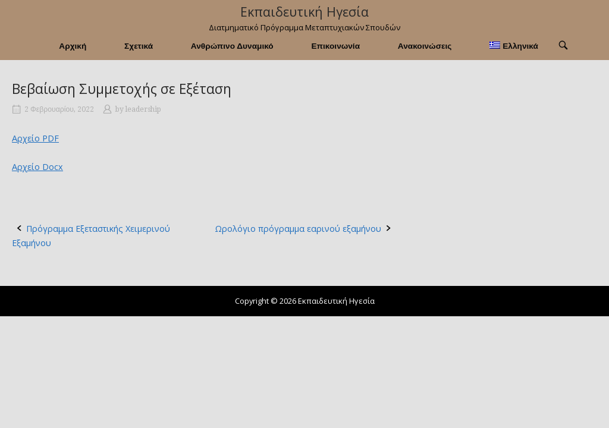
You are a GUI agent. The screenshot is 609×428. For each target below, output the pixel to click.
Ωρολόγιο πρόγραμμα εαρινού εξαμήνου (298, 228)
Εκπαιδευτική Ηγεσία (304, 11)
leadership (143, 109)
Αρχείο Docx (37, 166)
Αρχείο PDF (35, 138)
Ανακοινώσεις (425, 46)
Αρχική (72, 46)
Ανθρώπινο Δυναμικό (232, 46)
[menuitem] (514, 46)
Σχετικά (138, 46)
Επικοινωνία (335, 46)
